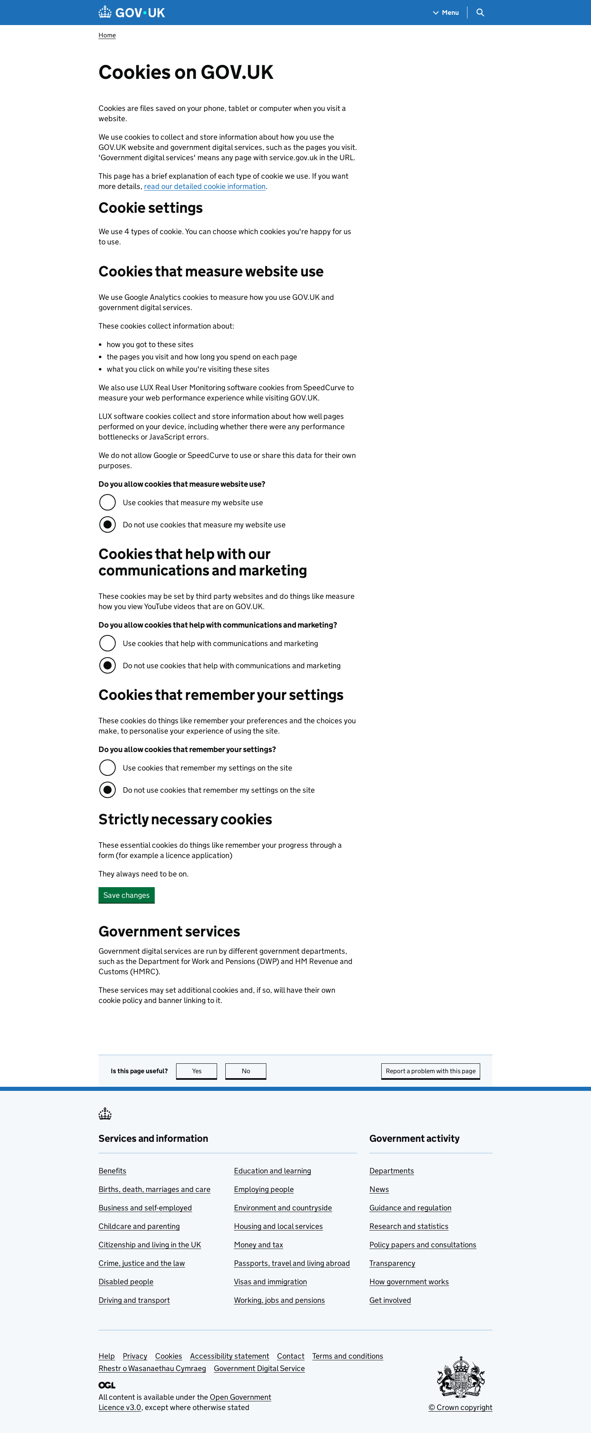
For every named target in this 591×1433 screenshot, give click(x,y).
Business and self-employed (145, 1207)
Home (107, 35)
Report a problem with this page (431, 1071)
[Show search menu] (479, 12)
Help (106, 1356)
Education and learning (272, 1170)
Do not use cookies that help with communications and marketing (232, 665)
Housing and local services (278, 1226)
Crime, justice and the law (141, 1263)
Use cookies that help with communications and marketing (220, 643)
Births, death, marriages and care (154, 1189)
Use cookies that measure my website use (193, 502)
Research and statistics (409, 1226)
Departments (391, 1170)
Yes (205, 1071)
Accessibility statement (229, 1356)
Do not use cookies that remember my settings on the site (219, 790)
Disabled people (125, 1281)
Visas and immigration (270, 1281)
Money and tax (258, 1244)
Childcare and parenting (139, 1226)
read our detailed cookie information (205, 186)
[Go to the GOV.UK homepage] (131, 12)
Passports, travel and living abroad (292, 1263)
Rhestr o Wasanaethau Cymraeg (152, 1368)
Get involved (390, 1300)
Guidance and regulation (410, 1207)
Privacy (135, 1356)
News (379, 1189)
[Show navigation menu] (446, 12)
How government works (409, 1281)
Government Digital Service (259, 1368)
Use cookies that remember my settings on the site (207, 768)
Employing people (264, 1189)
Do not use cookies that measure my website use (204, 524)
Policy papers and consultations (422, 1244)
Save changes (126, 895)
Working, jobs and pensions (279, 1300)
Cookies (168, 1356)
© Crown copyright (460, 1407)
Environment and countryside (283, 1207)
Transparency (392, 1263)
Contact (291, 1356)
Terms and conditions (347, 1356)
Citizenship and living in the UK (149, 1244)
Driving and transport (134, 1300)
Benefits (112, 1170)
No (254, 1071)
